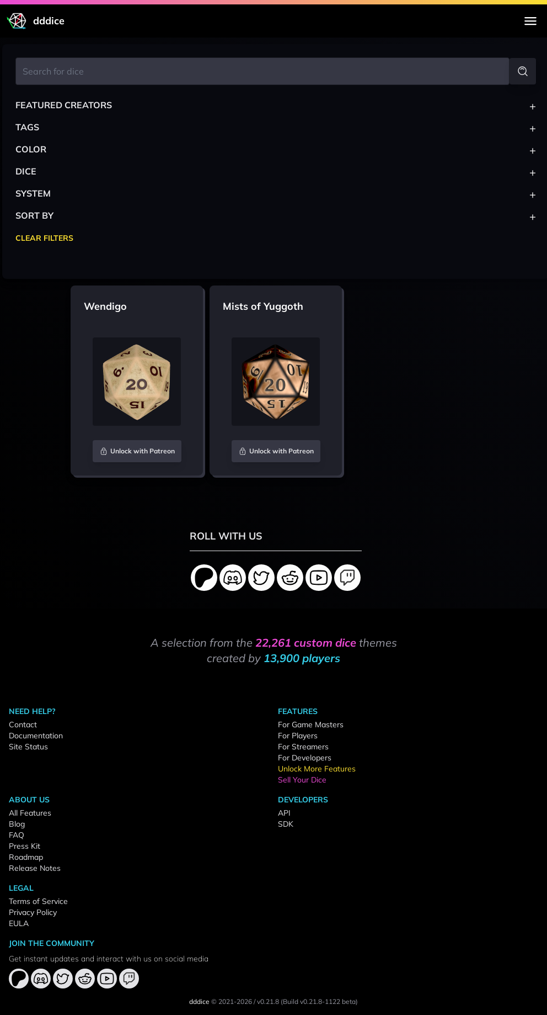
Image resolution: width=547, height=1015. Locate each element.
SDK (285, 824)
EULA (19, 923)
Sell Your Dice (302, 780)
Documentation (36, 736)
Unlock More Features (317, 769)
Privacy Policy (33, 912)
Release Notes (35, 868)
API (284, 813)
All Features (30, 813)
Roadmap (26, 857)
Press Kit (24, 846)
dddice (199, 1001)
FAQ (16, 835)
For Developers (304, 758)
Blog (17, 824)
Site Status (28, 747)
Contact (23, 724)
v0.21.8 (268, 1001)
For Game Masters (311, 724)
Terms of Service (38, 901)
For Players (298, 736)
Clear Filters (44, 238)
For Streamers (303, 747)
